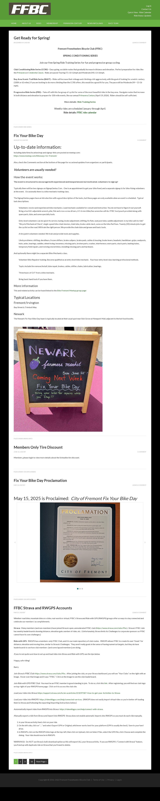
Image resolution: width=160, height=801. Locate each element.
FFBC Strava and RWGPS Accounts (43, 608)
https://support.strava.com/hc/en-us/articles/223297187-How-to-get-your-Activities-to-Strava (79, 693)
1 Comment (141, 140)
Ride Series (27, 127)
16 (32, 761)
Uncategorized (30, 472)
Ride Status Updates (142, 15)
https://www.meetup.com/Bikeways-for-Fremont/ (35, 156)
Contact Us (146, 9)
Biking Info (28, 439)
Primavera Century (87, 95)
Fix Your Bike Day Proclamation (40, 480)
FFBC (30, 8)
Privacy (110, 780)
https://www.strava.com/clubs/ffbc (111, 628)
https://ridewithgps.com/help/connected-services (61, 699)
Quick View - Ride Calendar (139, 12)
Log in (148, 6)
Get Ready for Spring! (32, 38)
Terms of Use (98, 780)
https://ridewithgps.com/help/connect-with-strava (81, 709)
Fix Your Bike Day (28, 135)
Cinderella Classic (36, 72)
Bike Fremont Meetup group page (72, 290)
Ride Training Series (87, 102)
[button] (77, 588)
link (105, 683)
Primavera (21, 72)
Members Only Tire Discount (38, 447)
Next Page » (41, 761)
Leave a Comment (139, 42)
